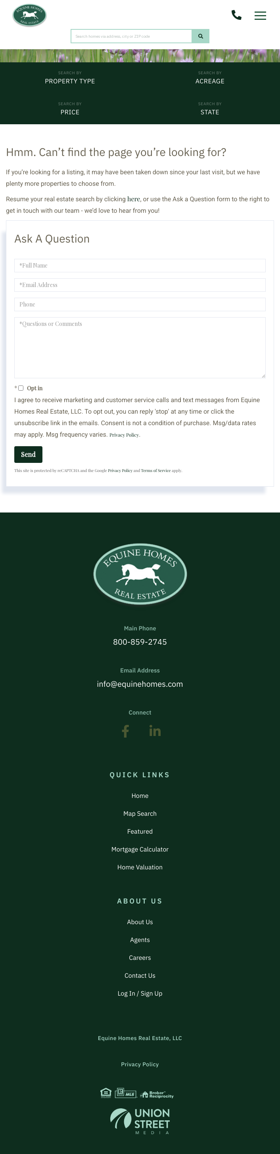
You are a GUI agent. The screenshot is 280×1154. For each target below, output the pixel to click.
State (210, 112)
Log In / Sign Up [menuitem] (140, 994)
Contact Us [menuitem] (140, 976)
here (133, 199)
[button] (200, 36)
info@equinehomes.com (140, 678)
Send (28, 454)
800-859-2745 (140, 636)
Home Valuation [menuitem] (140, 867)
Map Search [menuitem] (140, 814)
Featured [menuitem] (140, 832)
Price (69, 112)
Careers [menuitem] (140, 958)
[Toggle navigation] (262, 13)
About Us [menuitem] (140, 922)
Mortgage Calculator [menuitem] (140, 849)
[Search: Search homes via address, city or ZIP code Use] (131, 36)
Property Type (70, 81)
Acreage (210, 81)
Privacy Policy (124, 435)
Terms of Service (156, 470)
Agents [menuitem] (140, 940)
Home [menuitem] (139, 796)
